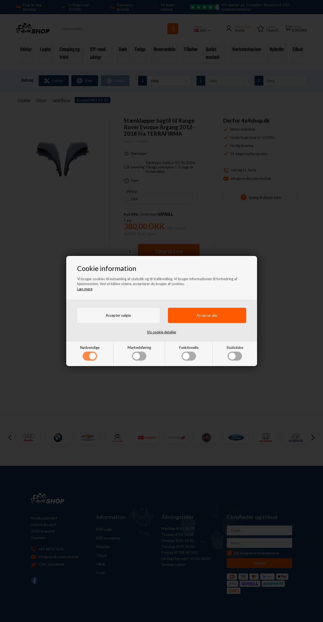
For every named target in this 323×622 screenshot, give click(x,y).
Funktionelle (188, 353)
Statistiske (235, 353)
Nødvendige (89, 353)
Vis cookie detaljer (161, 332)
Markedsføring (139, 353)
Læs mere (84, 289)
